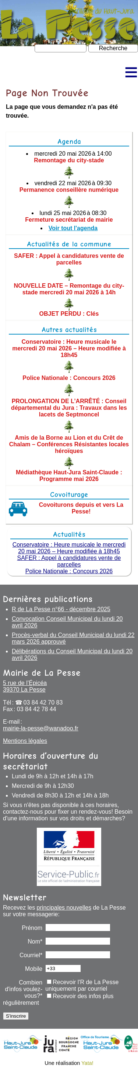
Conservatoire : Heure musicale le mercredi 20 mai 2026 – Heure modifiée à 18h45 (69, 348)
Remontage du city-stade (69, 160)
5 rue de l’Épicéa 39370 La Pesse (25, 686)
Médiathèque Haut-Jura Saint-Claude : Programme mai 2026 (69, 475)
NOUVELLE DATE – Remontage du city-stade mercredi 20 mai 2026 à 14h (69, 289)
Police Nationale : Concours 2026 (69, 378)
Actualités (69, 534)
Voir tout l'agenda (73, 228)
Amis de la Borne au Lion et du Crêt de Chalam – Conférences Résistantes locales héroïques (69, 444)
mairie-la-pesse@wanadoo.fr (40, 728)
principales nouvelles (64, 907)
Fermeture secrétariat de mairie (69, 220)
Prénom (32, 928)
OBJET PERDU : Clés (69, 314)
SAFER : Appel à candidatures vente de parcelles (69, 259)
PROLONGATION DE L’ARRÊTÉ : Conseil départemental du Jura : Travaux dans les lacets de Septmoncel (69, 408)
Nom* (35, 941)
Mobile (33, 969)
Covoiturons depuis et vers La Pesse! (81, 508)
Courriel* (31, 955)
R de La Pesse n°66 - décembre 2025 (61, 609)
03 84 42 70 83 (43, 702)
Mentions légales (25, 741)
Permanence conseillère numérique (69, 190)
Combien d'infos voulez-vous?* (23, 989)
